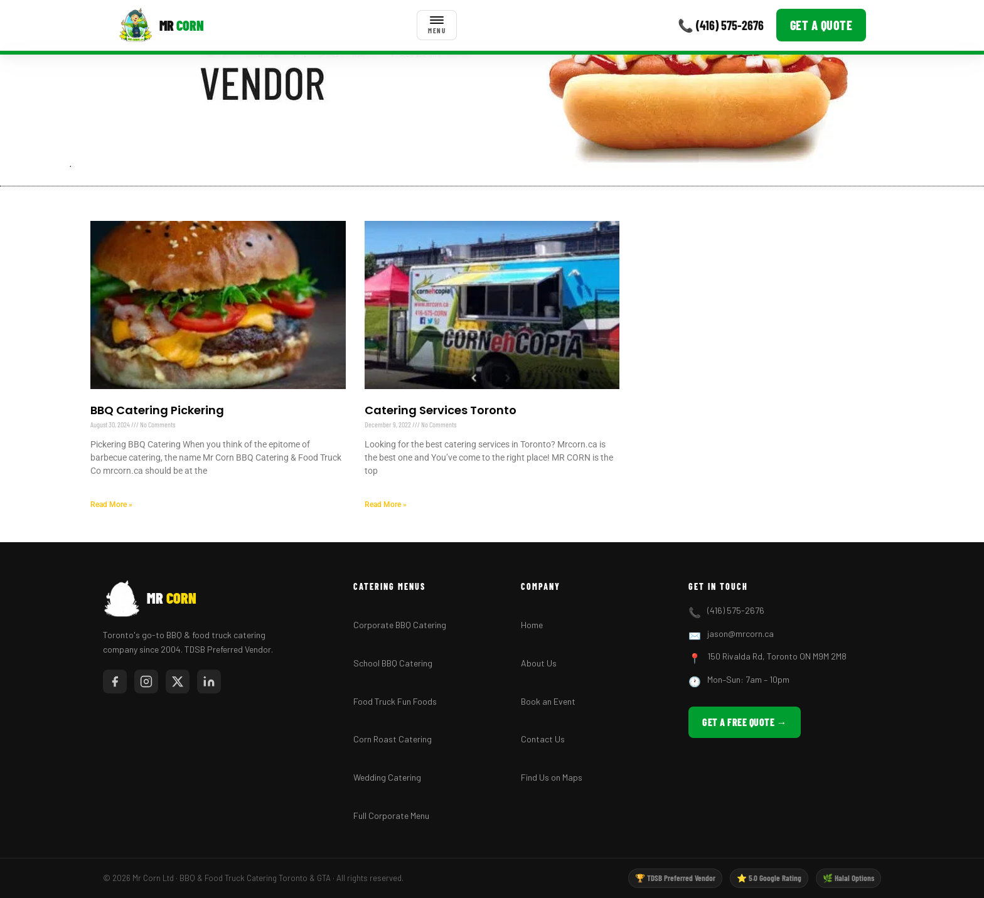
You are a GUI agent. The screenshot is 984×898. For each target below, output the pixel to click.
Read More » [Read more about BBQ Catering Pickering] (111, 504)
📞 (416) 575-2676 (721, 25)
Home (532, 624)
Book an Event (548, 701)
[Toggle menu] (437, 25)
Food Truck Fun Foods (395, 701)
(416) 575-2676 (735, 610)
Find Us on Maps (551, 777)
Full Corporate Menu (391, 815)
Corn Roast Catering (392, 739)
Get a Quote (821, 25)
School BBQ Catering (392, 663)
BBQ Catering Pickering (157, 410)
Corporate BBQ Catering (399, 624)
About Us (539, 663)
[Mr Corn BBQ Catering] (161, 25)
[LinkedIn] (209, 681)
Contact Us (543, 739)
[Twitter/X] (178, 681)
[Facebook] (115, 681)
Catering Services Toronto (440, 410)
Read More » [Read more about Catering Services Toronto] (386, 504)
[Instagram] (146, 681)
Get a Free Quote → (744, 722)
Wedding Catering (387, 777)
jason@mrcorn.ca (740, 633)
